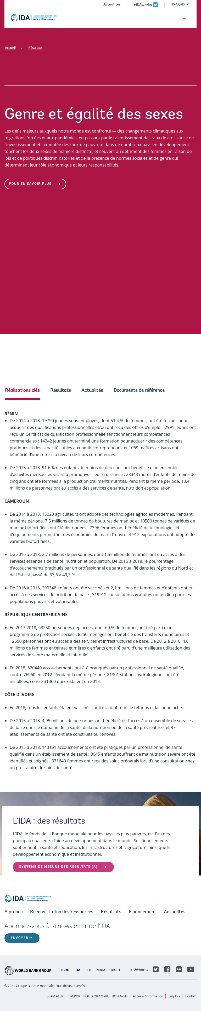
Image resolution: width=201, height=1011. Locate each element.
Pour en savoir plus (30, 184)
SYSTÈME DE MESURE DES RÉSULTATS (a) (58, 867)
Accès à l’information (148, 996)
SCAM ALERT (56, 996)
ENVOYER (20, 938)
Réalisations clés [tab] (22, 390)
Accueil (10, 47)
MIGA (101, 970)
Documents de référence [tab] (139, 390)
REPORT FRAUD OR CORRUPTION (94, 996)
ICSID (115, 970)
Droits (123, 996)
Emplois (174, 996)
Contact (191, 996)
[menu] (185, 18)
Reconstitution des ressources (61, 912)
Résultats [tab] (60, 390)
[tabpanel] (100, 591)
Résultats (36, 47)
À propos (13, 912)
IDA (77, 970)
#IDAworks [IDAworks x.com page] (142, 5)
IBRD (65, 970)
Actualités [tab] (92, 390)
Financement (142, 912)
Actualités (112, 5)
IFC (88, 970)
